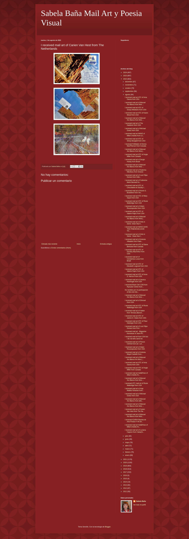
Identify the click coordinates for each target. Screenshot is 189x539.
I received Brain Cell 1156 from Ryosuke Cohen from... (136, 286)
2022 (125, 79)
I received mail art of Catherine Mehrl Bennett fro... (136, 181)
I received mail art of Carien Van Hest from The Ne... (135, 410)
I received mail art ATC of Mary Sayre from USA (136, 197)
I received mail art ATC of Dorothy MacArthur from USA (134, 252)
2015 (125, 479)
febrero (128, 452)
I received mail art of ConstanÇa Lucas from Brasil (134, 259)
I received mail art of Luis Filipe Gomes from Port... (136, 327)
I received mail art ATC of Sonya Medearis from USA (135, 109)
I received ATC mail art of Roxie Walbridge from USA (136, 384)
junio (127, 439)
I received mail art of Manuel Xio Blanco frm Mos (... (135, 358)
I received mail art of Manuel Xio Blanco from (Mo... (135, 400)
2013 (125, 485)
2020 (125, 462)
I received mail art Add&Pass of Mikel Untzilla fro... (136, 374)
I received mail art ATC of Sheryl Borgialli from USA (135, 140)
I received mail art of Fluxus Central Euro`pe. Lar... (135, 343)
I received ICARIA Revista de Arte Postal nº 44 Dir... (135, 421)
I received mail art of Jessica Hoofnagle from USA (135, 281)
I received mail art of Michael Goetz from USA (135, 129)
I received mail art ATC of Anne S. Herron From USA (136, 275)
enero (127, 455)
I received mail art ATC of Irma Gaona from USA (136, 98)
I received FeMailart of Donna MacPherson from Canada (135, 145)
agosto (128, 95)
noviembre (129, 85)
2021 (125, 459)
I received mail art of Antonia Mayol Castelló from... (135, 353)
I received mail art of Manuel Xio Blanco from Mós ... (135, 119)
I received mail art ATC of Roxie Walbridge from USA (136, 202)
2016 (125, 475)
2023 (125, 76)
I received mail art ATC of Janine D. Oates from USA (135, 317)
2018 (125, 469)
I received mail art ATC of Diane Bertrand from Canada (136, 245)
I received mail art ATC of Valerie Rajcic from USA (134, 212)
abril (127, 446)
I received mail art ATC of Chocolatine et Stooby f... (135, 186)
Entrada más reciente (49, 244)
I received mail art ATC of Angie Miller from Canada (136, 155)
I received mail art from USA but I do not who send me (136, 338)
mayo (127, 442)
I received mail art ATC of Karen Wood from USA (136, 114)
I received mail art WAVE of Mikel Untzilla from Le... (135, 134)
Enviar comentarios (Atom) (61, 248)
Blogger (107, 527)
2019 (125, 466)
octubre (128, 88)
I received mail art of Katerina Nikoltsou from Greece (135, 171)
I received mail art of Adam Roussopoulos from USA (135, 207)
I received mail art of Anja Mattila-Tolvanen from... (134, 389)
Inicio (79, 244)
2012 (125, 488)
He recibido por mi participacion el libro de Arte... (136, 291)
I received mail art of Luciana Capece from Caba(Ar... (135, 431)
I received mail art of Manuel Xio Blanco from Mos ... (135, 103)
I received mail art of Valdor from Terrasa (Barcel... (135, 312)
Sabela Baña (141, 501)
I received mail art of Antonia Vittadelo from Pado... (135, 240)
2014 (125, 482)
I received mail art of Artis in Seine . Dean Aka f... (135, 235)
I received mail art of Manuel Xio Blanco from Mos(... (135, 150)
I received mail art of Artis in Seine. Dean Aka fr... (135, 223)
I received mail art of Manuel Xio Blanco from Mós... (135, 415)
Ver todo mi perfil (139, 505)
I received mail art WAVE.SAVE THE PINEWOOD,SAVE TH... (136, 229)
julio (127, 436)
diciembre (129, 82)
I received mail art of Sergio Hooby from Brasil (135, 160)
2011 (125, 491)
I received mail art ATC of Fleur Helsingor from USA (136, 322)
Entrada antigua (106, 244)
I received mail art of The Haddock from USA (134, 124)
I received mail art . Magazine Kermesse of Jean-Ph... (135, 332)
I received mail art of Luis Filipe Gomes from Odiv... (136, 176)
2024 (125, 72)
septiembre (129, 91)
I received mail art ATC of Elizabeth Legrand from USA (136, 265)
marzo (127, 449)
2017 (125, 472)
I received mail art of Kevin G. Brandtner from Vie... (135, 192)
